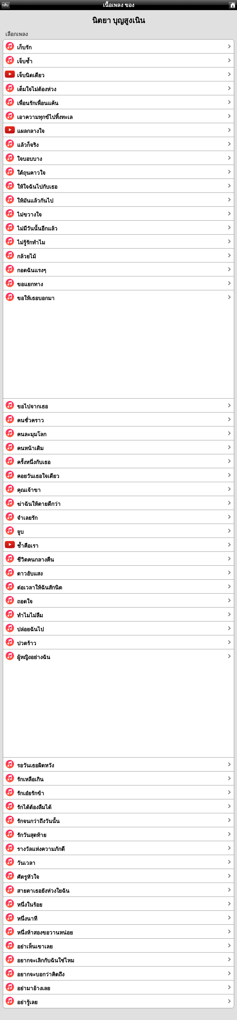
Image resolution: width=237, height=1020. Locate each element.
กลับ (5, 5)
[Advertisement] (118, 354)
